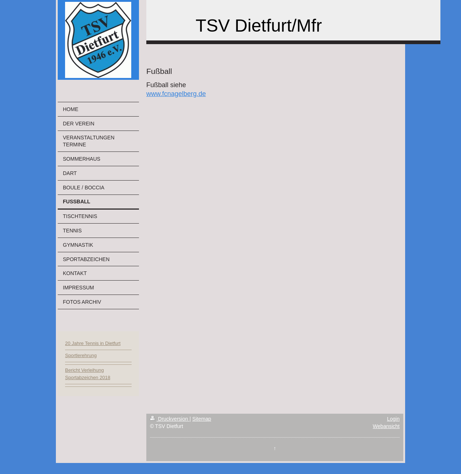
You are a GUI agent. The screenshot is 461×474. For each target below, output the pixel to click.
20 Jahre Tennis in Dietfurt (93, 343)
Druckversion (169, 419)
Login (393, 419)
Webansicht (386, 426)
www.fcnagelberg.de (176, 93)
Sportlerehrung (81, 355)
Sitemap (201, 419)
